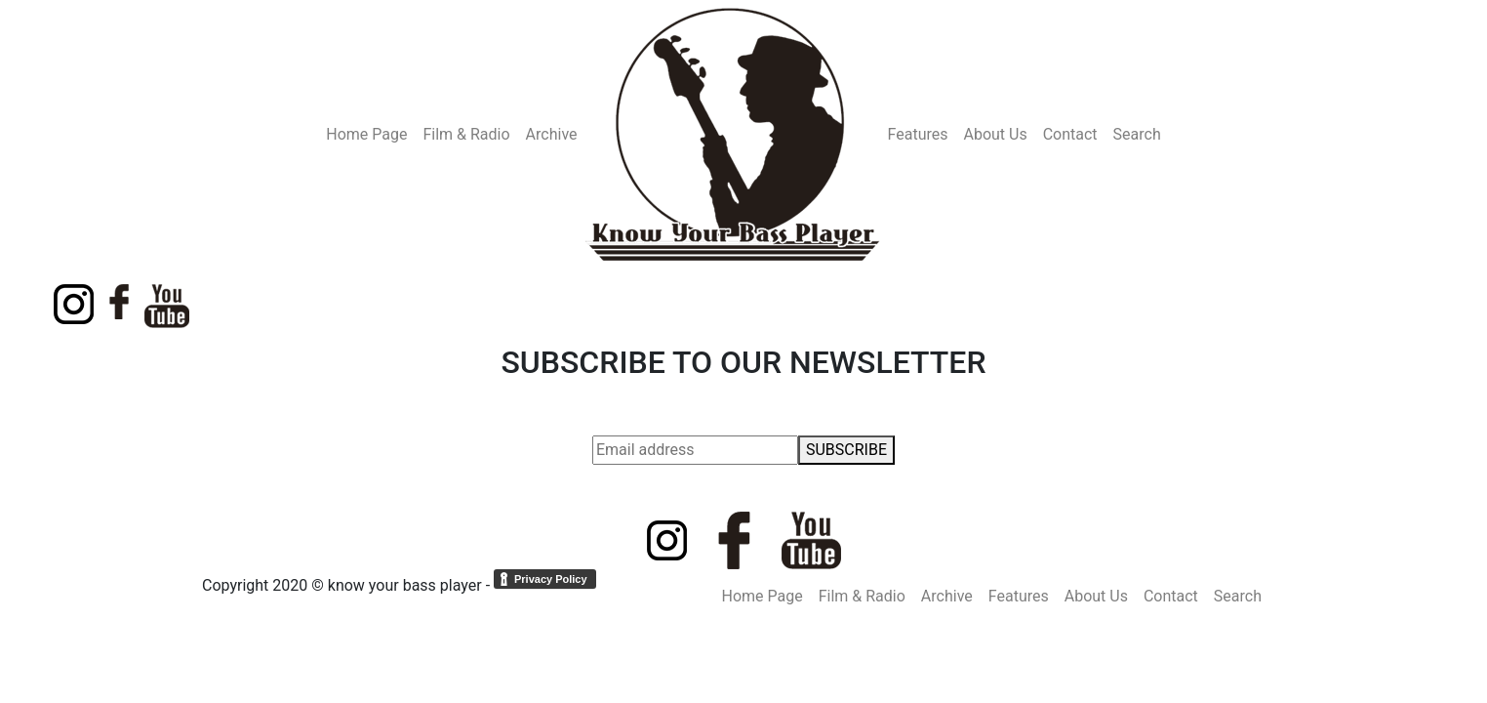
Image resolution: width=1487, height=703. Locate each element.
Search (1137, 134)
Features (918, 134)
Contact (1070, 134)
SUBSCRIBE (846, 449)
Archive (552, 134)
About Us (994, 134)
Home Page (366, 134)
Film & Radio (465, 134)
